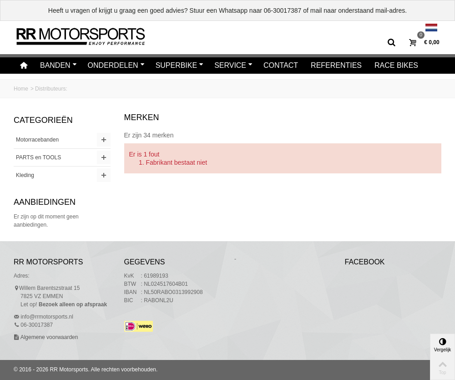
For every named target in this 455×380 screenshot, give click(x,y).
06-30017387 (283, 10)
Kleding (25, 175)
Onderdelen (116, 65)
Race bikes (396, 65)
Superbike (180, 65)
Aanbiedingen (45, 202)
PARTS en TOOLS (38, 157)
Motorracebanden (37, 140)
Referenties (336, 65)
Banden (58, 65)
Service (233, 65)
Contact (280, 65)
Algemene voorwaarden (48, 337)
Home (21, 89)
